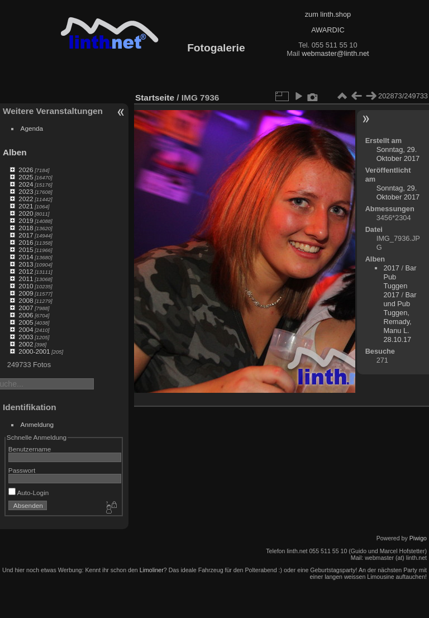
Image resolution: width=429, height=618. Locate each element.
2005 (25, 322)
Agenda (32, 128)
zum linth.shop (328, 14)
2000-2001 (34, 351)
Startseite (154, 97)
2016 (25, 242)
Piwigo (418, 538)
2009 (25, 293)
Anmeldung (37, 424)
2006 (25, 314)
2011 (25, 278)
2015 (25, 249)
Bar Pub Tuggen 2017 (399, 281)
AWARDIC (327, 30)
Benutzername (29, 449)
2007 (25, 307)
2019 (25, 220)
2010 (25, 285)
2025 (25, 176)
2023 (25, 191)
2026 (25, 169)
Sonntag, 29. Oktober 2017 (398, 154)
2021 (25, 206)
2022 (25, 198)
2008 (25, 300)
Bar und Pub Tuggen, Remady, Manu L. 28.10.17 (399, 317)
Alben (15, 152)
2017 (25, 235)
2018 (25, 227)
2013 (25, 264)
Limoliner (152, 570)
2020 (25, 213)
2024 (25, 184)
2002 (25, 344)
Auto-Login (28, 492)
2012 (25, 271)
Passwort (21, 470)
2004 (25, 329)
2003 (25, 336)
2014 (25, 256)
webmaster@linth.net (335, 53)
